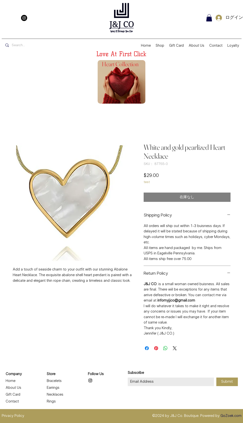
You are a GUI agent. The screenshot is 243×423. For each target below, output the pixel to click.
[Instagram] (24, 18)
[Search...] (39, 45)
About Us (13, 388)
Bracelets (54, 381)
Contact (12, 401)
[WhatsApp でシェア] (165, 348)
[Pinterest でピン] (156, 348)
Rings (51, 401)
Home (10, 381)
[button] (209, 18)
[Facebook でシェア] (147, 348)
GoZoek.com (231, 416)
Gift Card (13, 394)
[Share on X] (175, 348)
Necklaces (55, 394)
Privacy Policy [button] (13, 416)
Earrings (53, 388)
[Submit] (227, 382)
